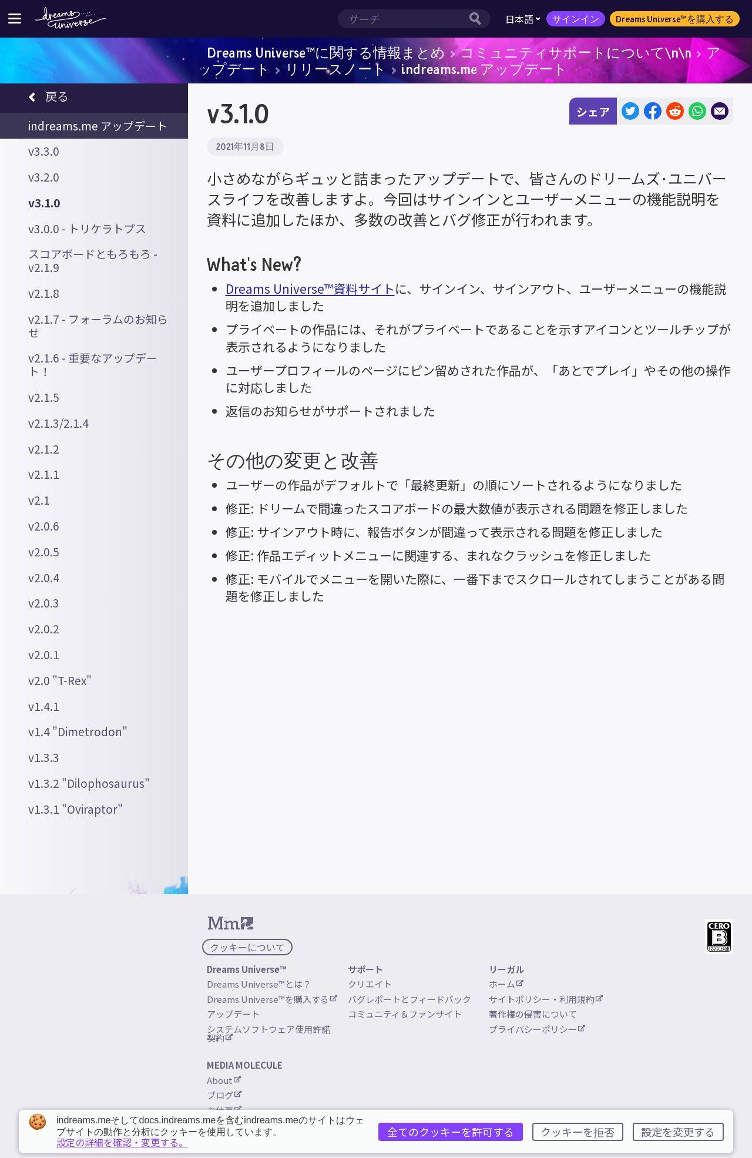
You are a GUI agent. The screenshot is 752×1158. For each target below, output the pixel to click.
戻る (48, 98)
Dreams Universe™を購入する (675, 19)
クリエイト (370, 984)
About (224, 1080)
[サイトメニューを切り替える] (14, 18)
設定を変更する (678, 1131)
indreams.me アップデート (484, 69)
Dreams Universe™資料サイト (310, 288)
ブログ (224, 1095)
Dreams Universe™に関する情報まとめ (326, 52)
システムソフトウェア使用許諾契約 (268, 1033)
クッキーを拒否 (577, 1131)
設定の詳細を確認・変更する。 (122, 1142)
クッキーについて (247, 947)
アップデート (233, 1014)
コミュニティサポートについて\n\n (575, 52)
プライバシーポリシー (537, 1029)
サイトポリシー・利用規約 (546, 999)
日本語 (522, 19)
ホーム (506, 984)
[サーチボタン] (478, 18)
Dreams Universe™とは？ (259, 984)
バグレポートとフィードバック (409, 999)
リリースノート (336, 69)
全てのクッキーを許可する (450, 1131)
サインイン (575, 19)
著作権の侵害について (533, 1014)
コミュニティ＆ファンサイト (405, 1014)
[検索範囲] (402, 18)
